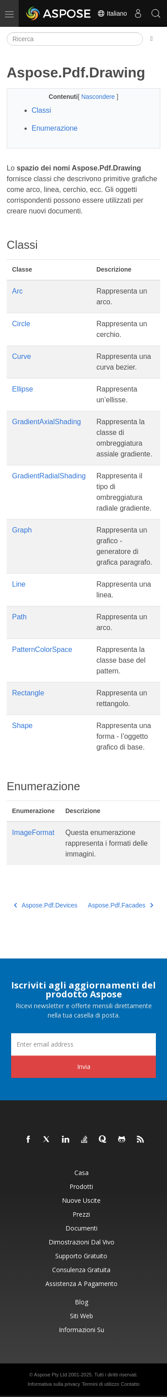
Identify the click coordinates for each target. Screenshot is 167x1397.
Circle (21, 324)
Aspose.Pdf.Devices (45, 905)
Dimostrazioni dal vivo (81, 1242)
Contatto (130, 1384)
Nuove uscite (81, 1200)
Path (19, 617)
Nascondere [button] (98, 96)
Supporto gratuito (81, 1256)
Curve (21, 356)
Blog (81, 1302)
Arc (17, 291)
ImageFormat (33, 832)
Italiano (112, 13)
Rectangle (28, 693)
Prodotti (81, 1186)
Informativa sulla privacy (54, 1384)
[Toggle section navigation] (151, 39)
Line (18, 584)
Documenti (81, 1228)
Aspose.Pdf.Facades (120, 905)
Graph (22, 530)
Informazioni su (81, 1329)
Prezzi (81, 1214)
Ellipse (22, 389)
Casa (81, 1172)
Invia (83, 1066)
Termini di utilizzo (100, 1384)
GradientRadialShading (49, 476)
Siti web (81, 1316)
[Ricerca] (75, 39)
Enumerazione (54, 128)
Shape (22, 725)
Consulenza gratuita (81, 1269)
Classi (41, 110)
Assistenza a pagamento (81, 1283)
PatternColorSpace (42, 649)
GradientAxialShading (46, 422)
